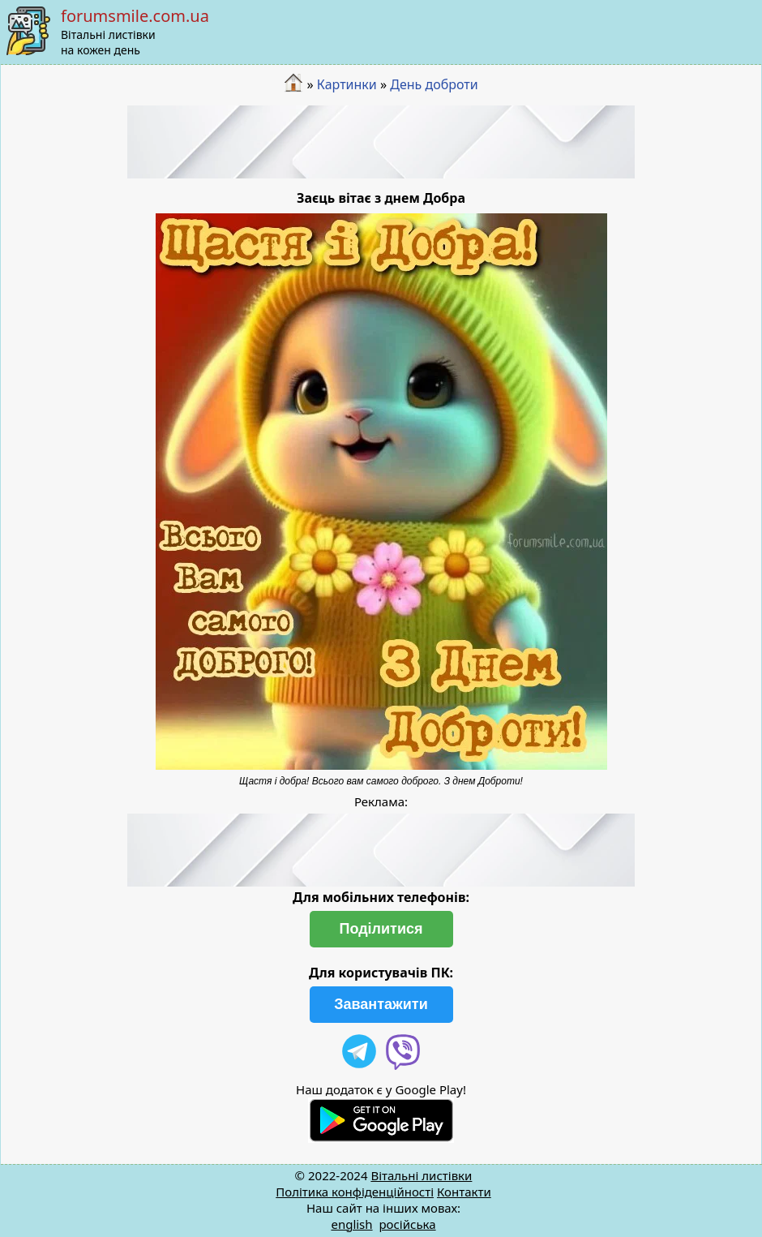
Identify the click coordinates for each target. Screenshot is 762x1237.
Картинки (347, 84)
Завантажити (381, 1004)
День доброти (433, 84)
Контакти (464, 1191)
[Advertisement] (381, 141)
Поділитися (380, 929)
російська (407, 1224)
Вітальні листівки (421, 1175)
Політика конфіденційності (355, 1191)
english (351, 1224)
